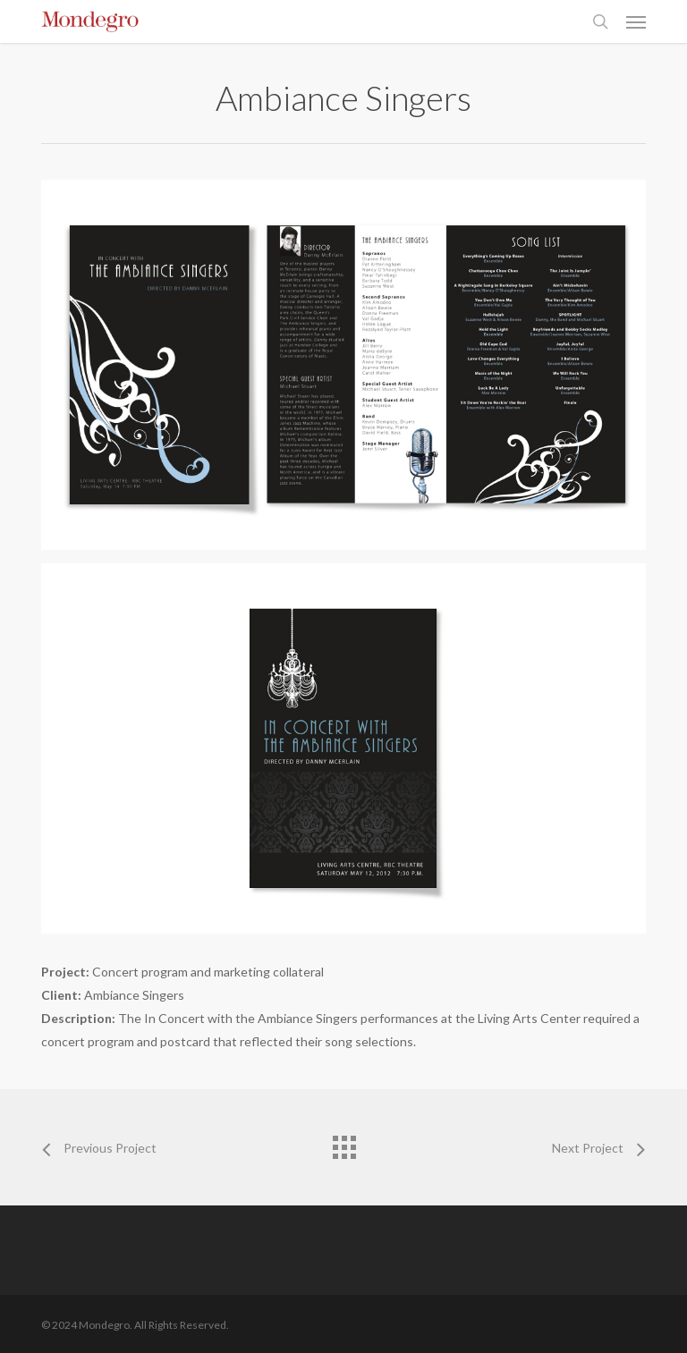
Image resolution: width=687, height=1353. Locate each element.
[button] (636, 21)
